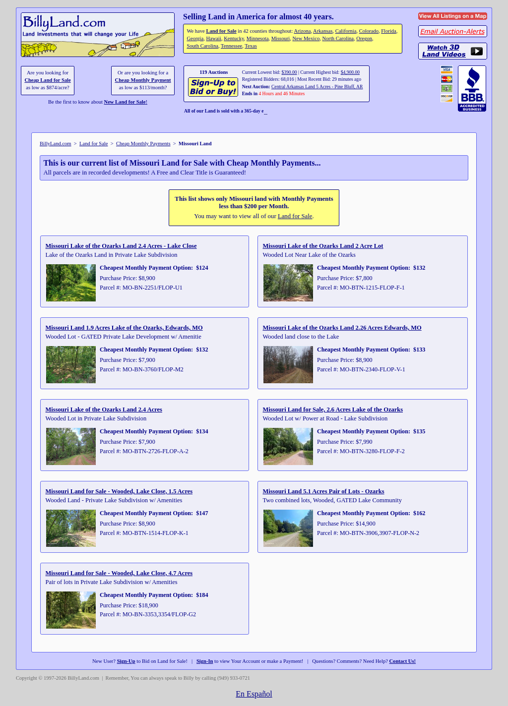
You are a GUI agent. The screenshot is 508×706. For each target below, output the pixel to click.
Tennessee (231, 46)
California (346, 31)
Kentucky (234, 38)
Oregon (364, 38)
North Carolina (338, 38)
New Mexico (305, 38)
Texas (250, 46)
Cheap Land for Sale (47, 80)
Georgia (195, 38)
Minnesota (258, 38)
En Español (254, 694)
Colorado (369, 31)
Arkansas (322, 31)
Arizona (302, 31)
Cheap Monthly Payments (143, 143)
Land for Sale (221, 31)
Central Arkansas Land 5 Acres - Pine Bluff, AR (317, 86)
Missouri (280, 38)
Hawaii (213, 38)
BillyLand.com (55, 143)
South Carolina (202, 46)
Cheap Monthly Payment (143, 80)
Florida (388, 31)
